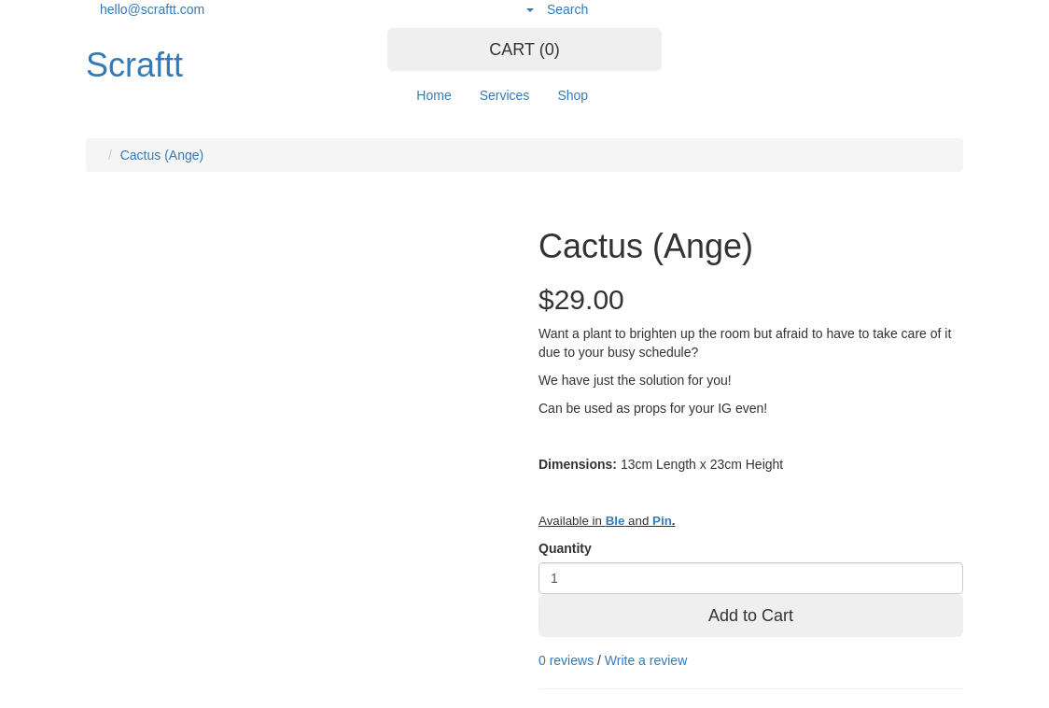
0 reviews (566, 660)
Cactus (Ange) (161, 155)
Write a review (646, 660)
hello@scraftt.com (152, 9)
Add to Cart (750, 615)
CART (524, 49)
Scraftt (134, 65)
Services (505, 95)
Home (433, 95)
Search (567, 9)
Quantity (565, 548)
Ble (615, 521)
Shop (572, 95)
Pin (662, 521)
